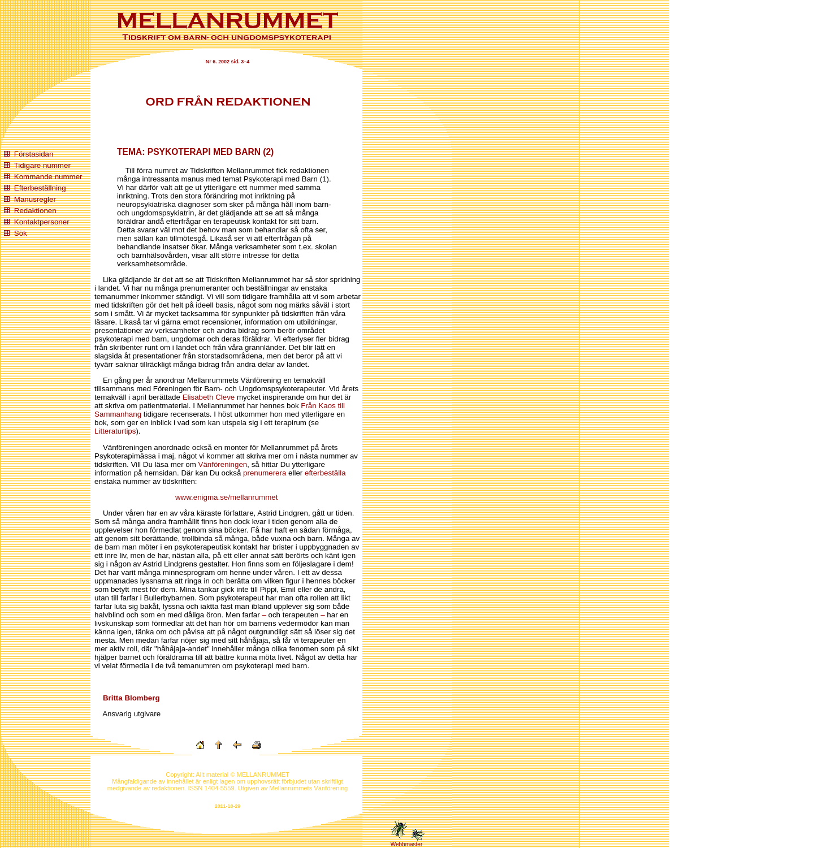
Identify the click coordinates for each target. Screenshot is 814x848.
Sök (20, 233)
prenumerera (264, 473)
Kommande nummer (48, 176)
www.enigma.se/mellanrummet (226, 497)
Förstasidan (34, 154)
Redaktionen (35, 210)
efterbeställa (325, 473)
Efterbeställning (40, 188)
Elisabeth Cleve (209, 397)
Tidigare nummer (42, 165)
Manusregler (35, 199)
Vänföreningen (223, 464)
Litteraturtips (115, 431)
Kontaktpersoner (42, 222)
